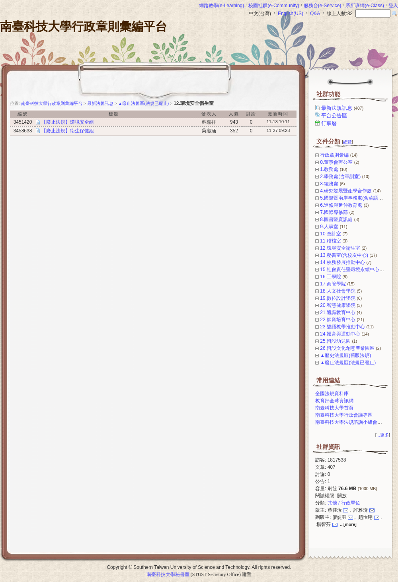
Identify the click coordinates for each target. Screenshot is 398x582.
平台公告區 (334, 115)
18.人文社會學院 (337, 291)
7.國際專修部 (334, 212)
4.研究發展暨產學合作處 (346, 191)
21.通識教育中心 (337, 312)
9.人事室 (329, 226)
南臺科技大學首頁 (334, 408)
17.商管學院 (333, 284)
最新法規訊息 (343, 108)
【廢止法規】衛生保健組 (67, 131)
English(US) (290, 13)
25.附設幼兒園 (335, 341)
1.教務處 (329, 169)
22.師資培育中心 (337, 319)
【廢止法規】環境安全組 (67, 122)
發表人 (209, 113)
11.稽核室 (330, 241)
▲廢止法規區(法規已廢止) (348, 362)
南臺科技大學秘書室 (167, 574)
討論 (251, 113)
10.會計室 (330, 234)
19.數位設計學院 (337, 298)
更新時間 (278, 113)
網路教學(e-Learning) (221, 5)
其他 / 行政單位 (344, 503)
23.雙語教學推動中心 (342, 327)
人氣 (234, 113)
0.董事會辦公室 (336, 162)
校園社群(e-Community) (273, 5)
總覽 (347, 142)
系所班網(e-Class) (364, 5)
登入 (393, 5)
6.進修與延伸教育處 (341, 205)
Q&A (315, 13)
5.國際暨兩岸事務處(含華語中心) (354, 198)
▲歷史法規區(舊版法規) (345, 355)
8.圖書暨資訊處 (336, 219)
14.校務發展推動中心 (342, 262)
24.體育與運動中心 (340, 334)
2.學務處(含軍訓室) (340, 176)
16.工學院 (330, 276)
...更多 (383, 435)
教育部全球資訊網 (334, 401)
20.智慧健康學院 (337, 305)
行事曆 (329, 123)
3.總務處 (329, 183)
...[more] (348, 524)
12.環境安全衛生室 (340, 248)
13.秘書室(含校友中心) (344, 255)
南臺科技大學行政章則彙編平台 (83, 26)
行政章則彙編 (334, 155)
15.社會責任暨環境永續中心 (349, 269)
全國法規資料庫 (332, 393)
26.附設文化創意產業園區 (347, 348)
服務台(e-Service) (322, 5)
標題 (114, 113)
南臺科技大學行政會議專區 (344, 415)
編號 (23, 113)
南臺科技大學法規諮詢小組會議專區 (353, 422)
